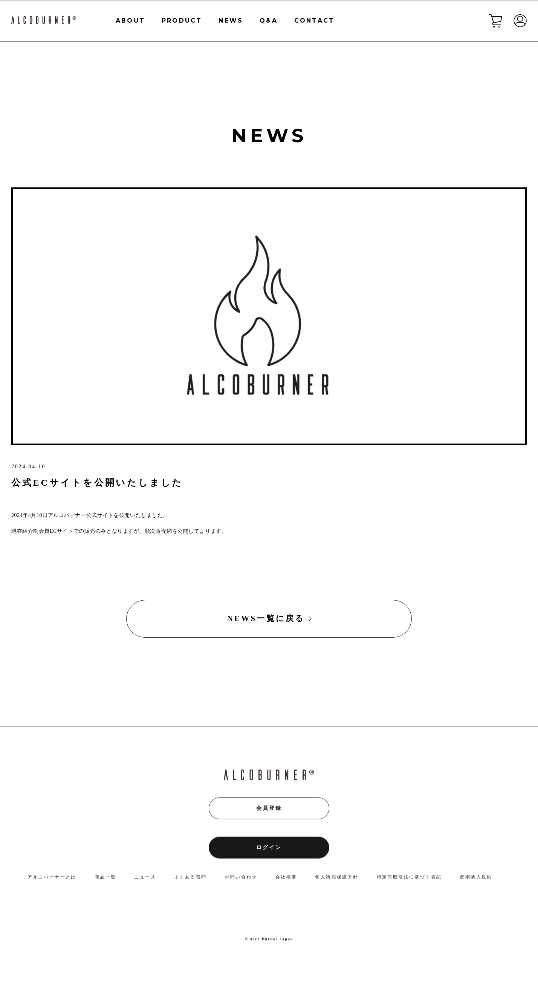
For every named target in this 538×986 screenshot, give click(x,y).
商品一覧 (105, 878)
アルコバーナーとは (52, 878)
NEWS (231, 20)
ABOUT (130, 20)
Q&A (269, 20)
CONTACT (314, 20)
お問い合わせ (241, 878)
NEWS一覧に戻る (266, 618)
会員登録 (268, 810)
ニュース (145, 878)
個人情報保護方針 (336, 878)
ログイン (268, 849)
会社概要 (286, 878)
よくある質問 (190, 878)
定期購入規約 (476, 878)
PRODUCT (182, 20)
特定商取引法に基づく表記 (409, 878)
